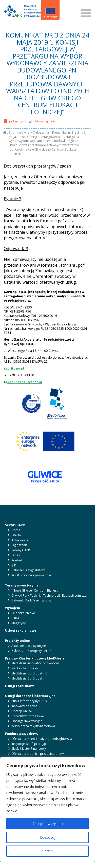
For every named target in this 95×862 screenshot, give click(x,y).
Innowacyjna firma (24, 706)
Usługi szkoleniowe (20, 630)
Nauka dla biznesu (24, 668)
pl (45, 27)
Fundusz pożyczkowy (22, 733)
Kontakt (16, 560)
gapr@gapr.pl (14, 368)
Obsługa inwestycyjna (26, 721)
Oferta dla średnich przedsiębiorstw (37, 753)
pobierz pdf (15, 121)
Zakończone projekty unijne (31, 651)
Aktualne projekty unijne (28, 646)
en (50, 27)
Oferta (16, 535)
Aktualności (19, 540)
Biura (15, 618)
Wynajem (12, 608)
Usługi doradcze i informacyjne (30, 696)
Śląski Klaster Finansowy (28, 748)
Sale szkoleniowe (23, 613)
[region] (47, 809)
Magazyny (18, 623)
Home (15, 530)
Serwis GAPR (15, 525)
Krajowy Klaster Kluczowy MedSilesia (35, 658)
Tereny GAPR (20, 550)
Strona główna (19, 132)
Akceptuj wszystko (47, 823)
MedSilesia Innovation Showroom (35, 663)
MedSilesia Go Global (26, 678)
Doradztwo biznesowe (27, 716)
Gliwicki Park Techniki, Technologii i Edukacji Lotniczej (49, 595)
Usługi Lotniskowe (20, 686)
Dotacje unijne (21, 711)
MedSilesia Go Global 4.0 (29, 673)
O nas (15, 555)
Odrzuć (47, 851)
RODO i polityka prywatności (31, 575)
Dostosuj (47, 837)
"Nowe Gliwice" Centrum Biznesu (34, 590)
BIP (48, 34)
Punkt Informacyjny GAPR (29, 701)
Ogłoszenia (41, 132)
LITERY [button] (49, 44)
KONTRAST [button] (69, 44)
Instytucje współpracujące (29, 744)
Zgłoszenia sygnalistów (28, 570)
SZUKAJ (68, 4)
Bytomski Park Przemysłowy (31, 600)
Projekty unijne (17, 640)
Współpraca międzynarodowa (33, 726)
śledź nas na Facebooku (24, 382)
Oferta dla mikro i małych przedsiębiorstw (41, 739)
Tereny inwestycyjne (22, 585)
